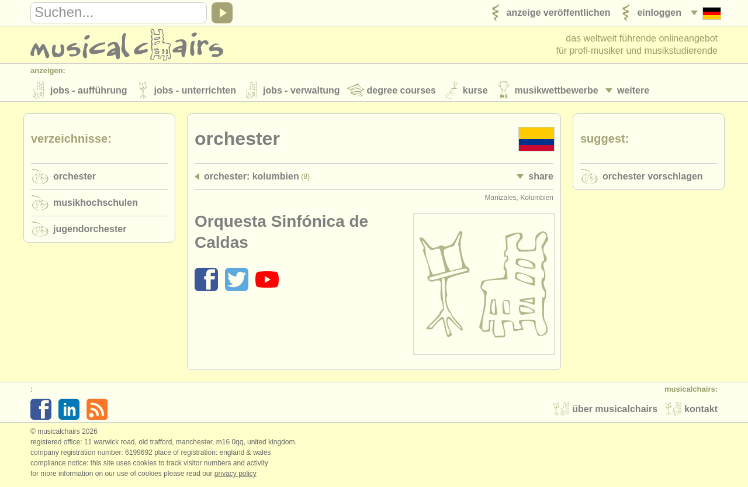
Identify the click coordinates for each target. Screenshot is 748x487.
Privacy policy (235, 475)
